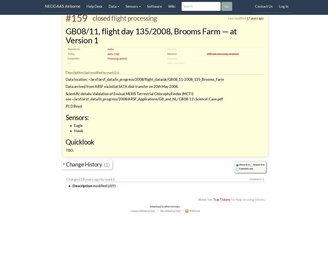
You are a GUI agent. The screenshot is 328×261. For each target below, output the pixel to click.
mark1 (111, 49)
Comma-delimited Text (142, 211)
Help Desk (96, 6)
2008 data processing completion (223, 54)
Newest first (259, 165)
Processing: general (117, 59)
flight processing (134, 18)
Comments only (246, 169)
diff (111, 186)
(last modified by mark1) (100, 72)
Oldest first (244, 165)
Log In (283, 6)
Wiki (171, 6)
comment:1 (256, 179)
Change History (88, 164)
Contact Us (264, 6)
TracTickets (221, 199)
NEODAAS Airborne (62, 6)
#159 (77, 18)
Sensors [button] (133, 6)
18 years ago (90, 179)
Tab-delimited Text (170, 211)
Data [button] (114, 6)
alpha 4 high (113, 54)
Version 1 (82, 40)
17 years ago (255, 18)
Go (227, 6)
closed (101, 18)
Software (154, 6)
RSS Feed (195, 211)
